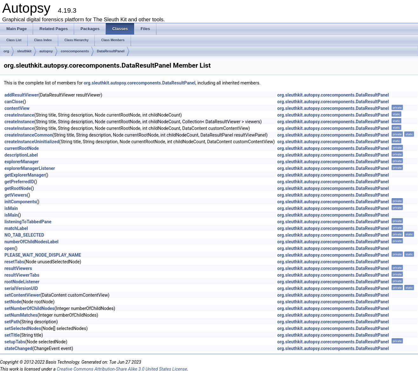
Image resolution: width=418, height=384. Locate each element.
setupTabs (14, 341)
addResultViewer (21, 95)
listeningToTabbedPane (27, 221)
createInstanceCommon (28, 135)
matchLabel (16, 228)
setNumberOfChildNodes (29, 308)
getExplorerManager (24, 175)
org (6, 51)
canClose (13, 101)
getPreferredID (19, 181)
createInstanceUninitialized (31, 141)
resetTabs (14, 261)
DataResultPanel (111, 51)
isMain (11, 208)
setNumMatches (21, 315)
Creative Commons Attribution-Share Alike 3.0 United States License (122, 369)
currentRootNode (21, 148)
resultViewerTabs (21, 275)
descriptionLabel (21, 155)
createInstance (19, 115)
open (9, 248)
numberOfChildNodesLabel (31, 241)
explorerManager (21, 161)
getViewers (15, 195)
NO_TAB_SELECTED (24, 235)
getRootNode (17, 188)
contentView (17, 108)
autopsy (46, 51)
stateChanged (18, 348)
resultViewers (18, 268)
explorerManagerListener (29, 168)
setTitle (12, 335)
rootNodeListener (21, 281)
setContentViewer (22, 295)
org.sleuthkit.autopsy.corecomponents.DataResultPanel (139, 82)
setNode (12, 301)
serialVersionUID (21, 288)
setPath (12, 321)
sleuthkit (24, 51)
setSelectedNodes (22, 328)
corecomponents (75, 51)
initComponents (20, 201)
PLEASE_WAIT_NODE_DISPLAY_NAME (42, 255)
